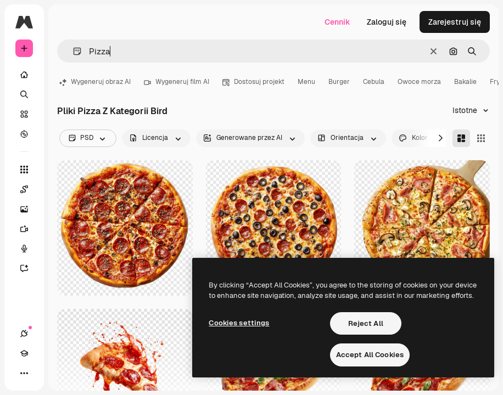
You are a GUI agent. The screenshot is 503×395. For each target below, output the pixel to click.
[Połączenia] (24, 333)
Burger (339, 81)
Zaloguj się (386, 22)
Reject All (365, 323)
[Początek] (24, 74)
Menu (306, 81)
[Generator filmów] (29, 229)
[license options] (156, 138)
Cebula (373, 81)
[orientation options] (348, 138)
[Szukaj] (24, 94)
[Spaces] (29, 189)
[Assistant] (29, 268)
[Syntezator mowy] (29, 248)
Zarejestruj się (454, 22)
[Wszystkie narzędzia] (24, 169)
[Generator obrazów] (29, 209)
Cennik (337, 22)
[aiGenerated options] (250, 138)
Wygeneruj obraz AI (95, 81)
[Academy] (24, 353)
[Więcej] (24, 373)
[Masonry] (461, 138)
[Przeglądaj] (24, 134)
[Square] (481, 138)
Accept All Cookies (370, 354)
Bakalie (465, 81)
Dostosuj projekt (253, 81)
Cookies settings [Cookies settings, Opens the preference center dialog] (239, 323)
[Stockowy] (24, 114)
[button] (73, 51)
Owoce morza (419, 81)
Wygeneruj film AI (176, 81)
